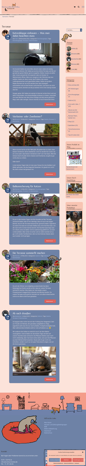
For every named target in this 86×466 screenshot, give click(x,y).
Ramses (17, 189)
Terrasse (25, 40)
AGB (45, 426)
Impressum (77, 463)
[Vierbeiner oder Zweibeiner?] (34, 135)
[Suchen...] (73, 30)
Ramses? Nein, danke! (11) (72, 117)
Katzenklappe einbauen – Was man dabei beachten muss (31, 34)
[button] (83, 452)
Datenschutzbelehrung (58, 463)
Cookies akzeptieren (55, 460)
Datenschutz (48, 433)
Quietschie (18, 316)
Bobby (74, 48)
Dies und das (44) (73, 85)
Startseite (5, 16)
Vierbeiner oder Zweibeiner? (27, 116)
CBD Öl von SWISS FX (73, 235)
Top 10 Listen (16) (73, 135)
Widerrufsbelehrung (50, 429)
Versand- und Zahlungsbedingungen (55, 424)
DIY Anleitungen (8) (73, 90)
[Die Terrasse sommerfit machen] (34, 271)
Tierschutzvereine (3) (74, 130)
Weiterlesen (49, 104)
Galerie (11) (72, 100)
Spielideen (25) (73, 125)
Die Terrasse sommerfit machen (29, 253)
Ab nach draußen (22, 313)
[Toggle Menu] (83, 7)
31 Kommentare (33, 191)
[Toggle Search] (78, 7)
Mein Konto (47, 422)
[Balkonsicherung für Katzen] (34, 205)
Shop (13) (71, 121)
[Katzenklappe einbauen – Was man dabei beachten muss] (34, 54)
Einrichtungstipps (42, 38)
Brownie (17, 119)
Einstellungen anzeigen (78, 460)
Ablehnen (66, 460)
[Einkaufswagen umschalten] (74, 7)
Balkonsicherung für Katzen (27, 186)
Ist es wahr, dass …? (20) (74, 105)
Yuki (16, 38)
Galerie (38, 119)
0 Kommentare (23, 318)
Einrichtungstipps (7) (73, 95)
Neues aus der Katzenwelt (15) (73, 111)
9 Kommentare (33, 40)
